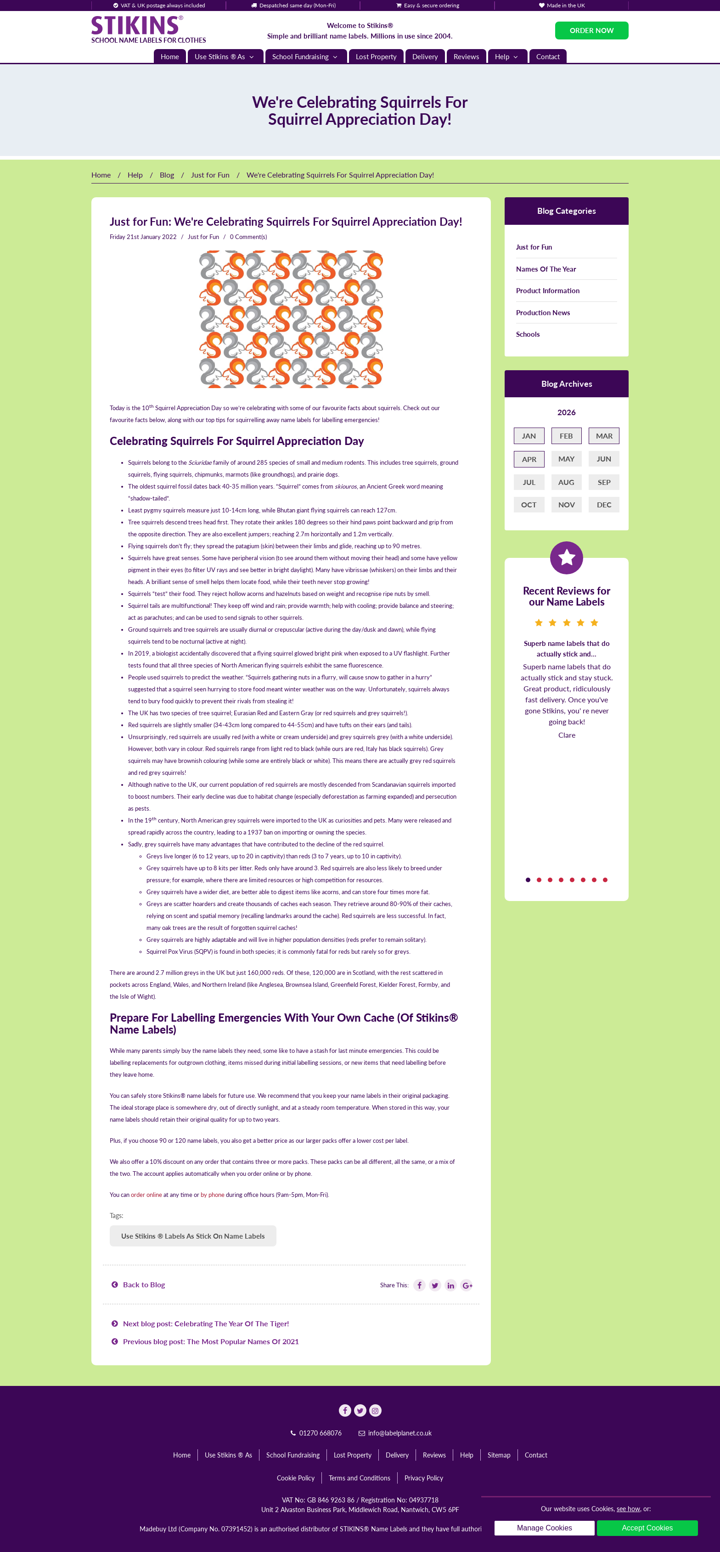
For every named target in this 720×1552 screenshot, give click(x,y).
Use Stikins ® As (226, 56)
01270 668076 (315, 1433)
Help (508, 56)
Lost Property (376, 56)
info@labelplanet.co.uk (394, 1433)
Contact (548, 56)
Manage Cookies (544, 1528)
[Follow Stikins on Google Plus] (465, 1285)
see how (628, 1509)
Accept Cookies (647, 1528)
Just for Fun (210, 174)
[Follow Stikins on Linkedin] (450, 1285)
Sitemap (499, 1455)
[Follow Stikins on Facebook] (419, 1285)
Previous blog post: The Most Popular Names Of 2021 (204, 1341)
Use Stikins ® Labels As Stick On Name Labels (193, 1236)
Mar (604, 435)
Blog (167, 174)
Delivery (425, 56)
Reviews (466, 56)
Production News (543, 312)
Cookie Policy (296, 1478)
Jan (529, 435)
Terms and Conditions (359, 1478)
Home (170, 56)
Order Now (592, 30)
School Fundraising (306, 56)
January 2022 (159, 236)
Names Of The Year (546, 269)
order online (146, 1194)
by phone (213, 1194)
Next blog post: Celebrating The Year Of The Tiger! (199, 1323)
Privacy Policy (424, 1478)
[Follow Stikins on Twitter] (434, 1285)
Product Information (547, 290)
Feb (566, 435)
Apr (529, 459)
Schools (528, 334)
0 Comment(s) (248, 236)
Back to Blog (137, 1284)
